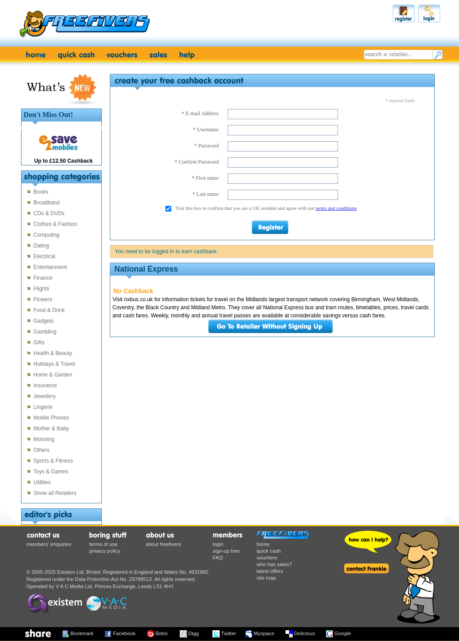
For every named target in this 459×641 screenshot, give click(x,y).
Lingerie (43, 407)
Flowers (43, 299)
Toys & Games (51, 471)
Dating (41, 246)
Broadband (47, 202)
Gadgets (44, 321)
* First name (205, 178)
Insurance (45, 385)
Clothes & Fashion (56, 224)
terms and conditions (336, 208)
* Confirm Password (196, 162)
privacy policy (104, 551)
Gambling (45, 332)
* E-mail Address (200, 113)
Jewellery (45, 396)
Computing (47, 235)
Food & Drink (49, 310)
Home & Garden (53, 375)
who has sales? (274, 564)
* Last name (205, 194)
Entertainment (50, 267)
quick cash (268, 551)
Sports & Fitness (53, 461)
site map (266, 577)
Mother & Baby (51, 428)
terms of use (103, 544)
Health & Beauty (53, 353)
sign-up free (226, 551)
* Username (206, 129)
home (262, 544)
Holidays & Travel (54, 364)
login (217, 544)
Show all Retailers (55, 493)
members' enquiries (48, 544)
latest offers (269, 571)
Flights (41, 289)
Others (42, 450)
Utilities (42, 482)
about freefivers (163, 544)
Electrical (45, 256)
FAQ (217, 557)
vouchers (266, 557)
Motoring (44, 439)
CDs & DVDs (49, 213)
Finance (43, 278)
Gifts (39, 342)
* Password (206, 146)
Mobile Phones (51, 418)
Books (41, 192)
